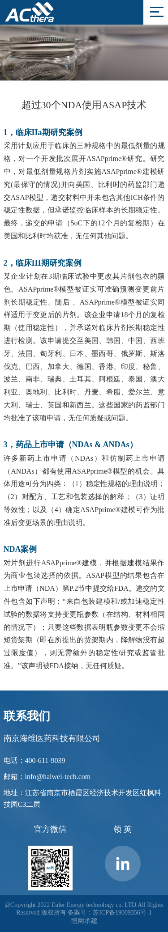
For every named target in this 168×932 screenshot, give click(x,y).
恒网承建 (84, 920)
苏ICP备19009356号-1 (122, 912)
